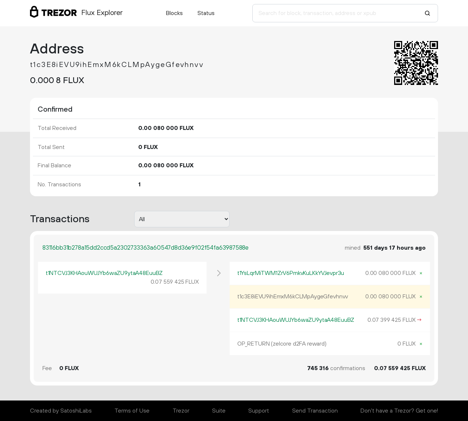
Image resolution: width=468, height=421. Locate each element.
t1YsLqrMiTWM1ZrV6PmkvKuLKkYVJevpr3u (290, 273)
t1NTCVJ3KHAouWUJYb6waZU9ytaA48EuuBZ (104, 273)
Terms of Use (132, 410)
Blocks (174, 13)
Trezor (181, 410)
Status (206, 13)
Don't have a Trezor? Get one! (399, 410)
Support (258, 410)
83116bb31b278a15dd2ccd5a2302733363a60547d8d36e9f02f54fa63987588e (145, 248)
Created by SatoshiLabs (61, 410)
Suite (219, 410)
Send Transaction (315, 410)
